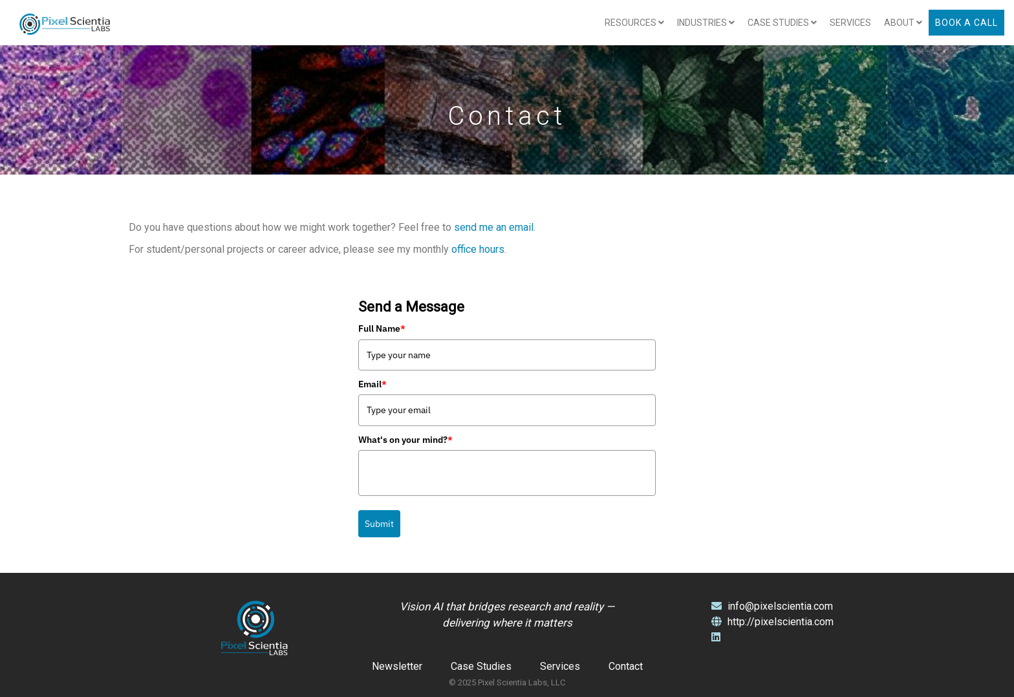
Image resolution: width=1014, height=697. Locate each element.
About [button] (903, 22)
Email (372, 384)
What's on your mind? (405, 439)
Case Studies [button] (782, 22)
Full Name (381, 328)
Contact (626, 666)
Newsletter (397, 666)
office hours (477, 249)
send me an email (494, 227)
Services (850, 22)
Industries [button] (706, 22)
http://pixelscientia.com (772, 622)
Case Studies (481, 666)
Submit (379, 524)
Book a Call (966, 22)
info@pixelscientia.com (772, 606)
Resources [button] (634, 22)
